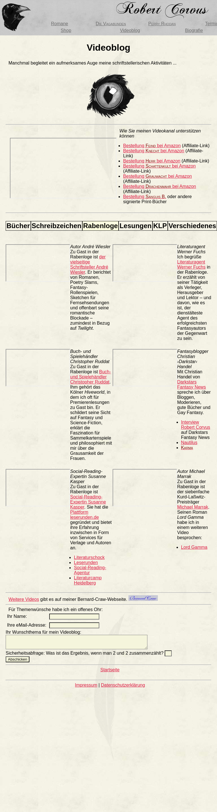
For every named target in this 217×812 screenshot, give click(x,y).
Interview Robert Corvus (195, 425)
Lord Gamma (194, 547)
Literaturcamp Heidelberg (88, 580)
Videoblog (130, 30)
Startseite (110, 672)
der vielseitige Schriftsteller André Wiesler (89, 264)
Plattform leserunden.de (84, 515)
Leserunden (86, 562)
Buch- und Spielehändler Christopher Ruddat (90, 376)
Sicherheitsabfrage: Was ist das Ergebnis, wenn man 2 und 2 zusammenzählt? (85, 655)
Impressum (86, 687)
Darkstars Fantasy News (191, 384)
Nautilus (189, 442)
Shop (66, 30)
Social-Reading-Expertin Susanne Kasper (88, 501)
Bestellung (144, 196)
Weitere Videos (23, 599)
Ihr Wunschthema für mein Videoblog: (43, 632)
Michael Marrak (192, 507)
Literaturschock (89, 557)
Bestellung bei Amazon (152, 145)
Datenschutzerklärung (123, 687)
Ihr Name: (17, 616)
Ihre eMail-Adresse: (26, 625)
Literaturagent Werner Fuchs (191, 264)
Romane (59, 23)
